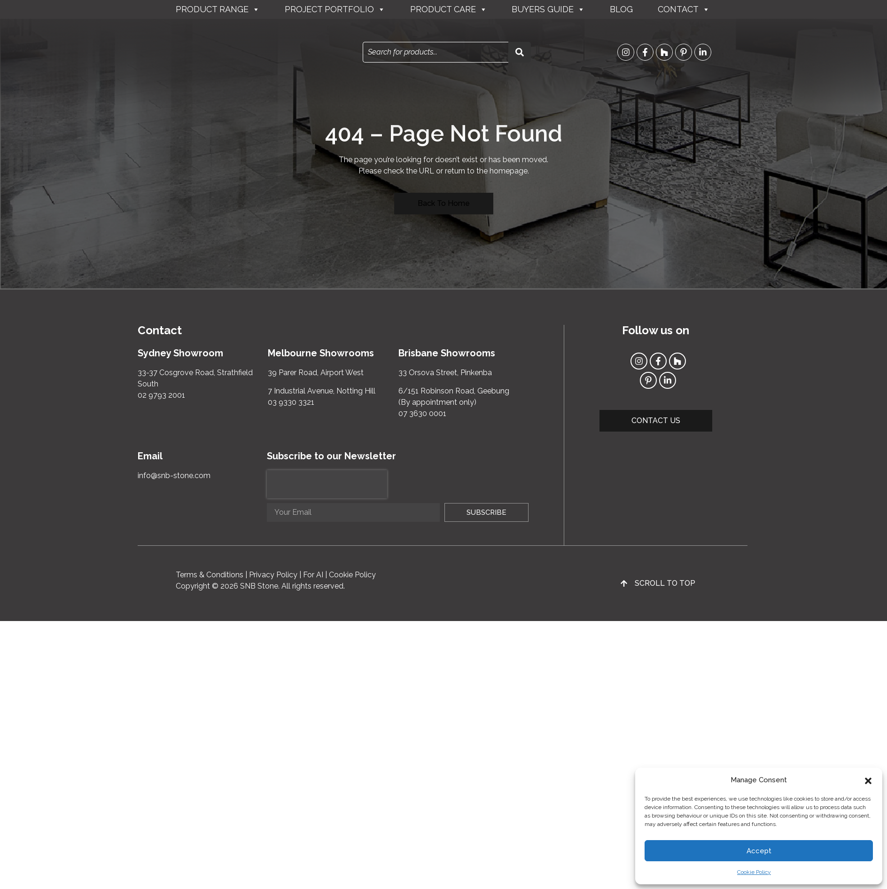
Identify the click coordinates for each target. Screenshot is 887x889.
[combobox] (435, 52)
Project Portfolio (335, 9)
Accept (759, 851)
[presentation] (327, 484)
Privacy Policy (273, 574)
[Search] (519, 52)
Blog (621, 9)
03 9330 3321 (291, 402)
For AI (313, 574)
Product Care (448, 9)
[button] (868, 780)
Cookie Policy (754, 872)
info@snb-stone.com (174, 475)
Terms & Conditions (209, 574)
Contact (684, 9)
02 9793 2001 (161, 395)
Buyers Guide (548, 9)
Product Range (218, 9)
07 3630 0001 (422, 413)
